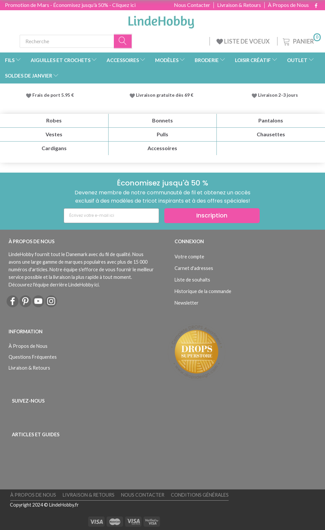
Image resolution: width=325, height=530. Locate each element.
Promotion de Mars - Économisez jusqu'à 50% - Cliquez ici (70, 5)
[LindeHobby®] (161, 20)
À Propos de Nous (288, 5)
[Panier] (301, 40)
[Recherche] (123, 41)
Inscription (211, 215)
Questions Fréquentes (33, 357)
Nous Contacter (192, 5)
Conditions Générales (200, 495)
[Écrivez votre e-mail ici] (111, 215)
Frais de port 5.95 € (53, 95)
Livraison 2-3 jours (278, 95)
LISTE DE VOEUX (243, 41)
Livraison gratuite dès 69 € (165, 95)
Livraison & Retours (239, 5)
